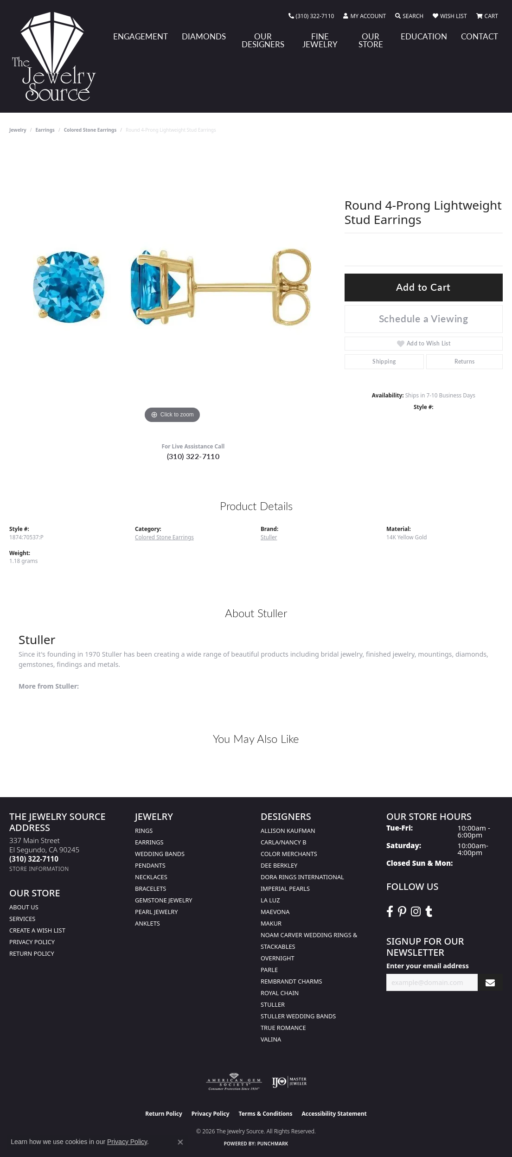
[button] (364, 16)
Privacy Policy (32, 942)
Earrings (45, 130)
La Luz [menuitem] (270, 900)
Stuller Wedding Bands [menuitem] (298, 1016)
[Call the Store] (33, 858)
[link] (311, 16)
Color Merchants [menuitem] (289, 854)
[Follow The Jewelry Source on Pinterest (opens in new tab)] (402, 911)
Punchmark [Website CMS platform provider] (272, 1143)
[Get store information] (39, 869)
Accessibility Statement (333, 1114)
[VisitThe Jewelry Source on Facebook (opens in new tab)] (389, 911)
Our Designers (263, 40)
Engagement (140, 36)
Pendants (150, 865)
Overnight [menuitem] (277, 958)
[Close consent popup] (180, 1142)
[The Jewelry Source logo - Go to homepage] (57, 56)
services (22, 918)
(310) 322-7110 (193, 456)
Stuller (269, 537)
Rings (144, 830)
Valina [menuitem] (271, 1039)
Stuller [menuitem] (273, 1004)
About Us (23, 907)
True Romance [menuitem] (283, 1027)
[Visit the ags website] (233, 1081)
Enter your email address (427, 965)
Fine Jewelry (320, 40)
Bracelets (150, 888)
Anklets (147, 923)
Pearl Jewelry (156, 912)
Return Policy (31, 953)
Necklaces (151, 877)
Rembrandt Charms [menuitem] (291, 981)
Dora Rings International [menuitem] (302, 877)
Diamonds (204, 36)
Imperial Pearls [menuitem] (285, 888)
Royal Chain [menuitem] (280, 993)
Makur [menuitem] (271, 923)
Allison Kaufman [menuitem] (288, 830)
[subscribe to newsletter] (490, 982)
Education (424, 36)
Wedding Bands (160, 854)
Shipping (384, 361)
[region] (172, 286)
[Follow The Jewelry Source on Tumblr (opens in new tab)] (428, 911)
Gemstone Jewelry (163, 900)
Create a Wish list (37, 930)
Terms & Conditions (266, 1114)
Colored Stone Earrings (90, 130)
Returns (464, 361)
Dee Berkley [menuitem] (279, 865)
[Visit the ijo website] (289, 1081)
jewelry (17, 130)
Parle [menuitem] (269, 969)
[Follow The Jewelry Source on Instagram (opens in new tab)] (416, 911)
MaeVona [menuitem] (275, 912)
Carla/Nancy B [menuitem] (283, 842)
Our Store (370, 40)
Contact (479, 36)
